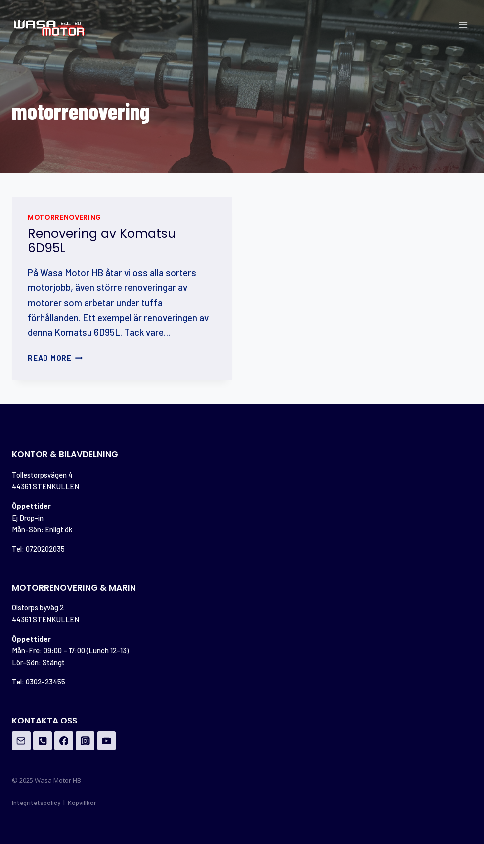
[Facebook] (63, 740)
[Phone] (42, 740)
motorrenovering (64, 217)
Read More (55, 357)
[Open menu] (463, 24)
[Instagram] (85, 740)
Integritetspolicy (36, 802)
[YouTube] (106, 740)
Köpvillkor (82, 802)
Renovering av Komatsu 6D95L (102, 241)
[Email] (21, 740)
